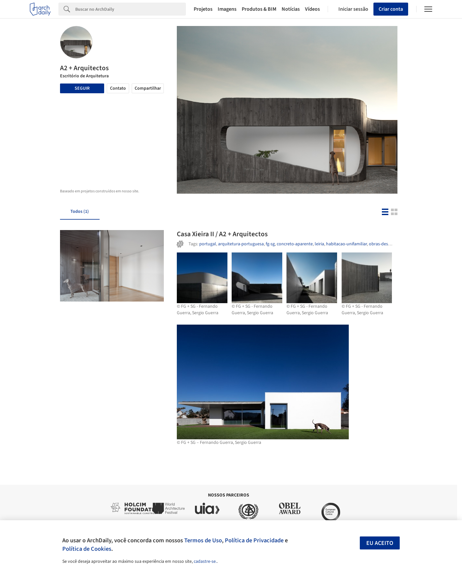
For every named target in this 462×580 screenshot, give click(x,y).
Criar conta (391, 9)
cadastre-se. (205, 561)
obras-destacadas (386, 244)
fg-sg (270, 244)
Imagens (227, 9)
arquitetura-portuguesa (241, 244)
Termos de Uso (203, 540)
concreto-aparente (295, 244)
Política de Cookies (86, 549)
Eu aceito (379, 543)
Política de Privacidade (254, 540)
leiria (319, 244)
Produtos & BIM (259, 9)
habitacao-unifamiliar (346, 244)
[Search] (130, 9)
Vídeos (312, 9)
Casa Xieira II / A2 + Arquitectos (222, 234)
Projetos (203, 9)
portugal (207, 244)
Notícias (291, 9)
